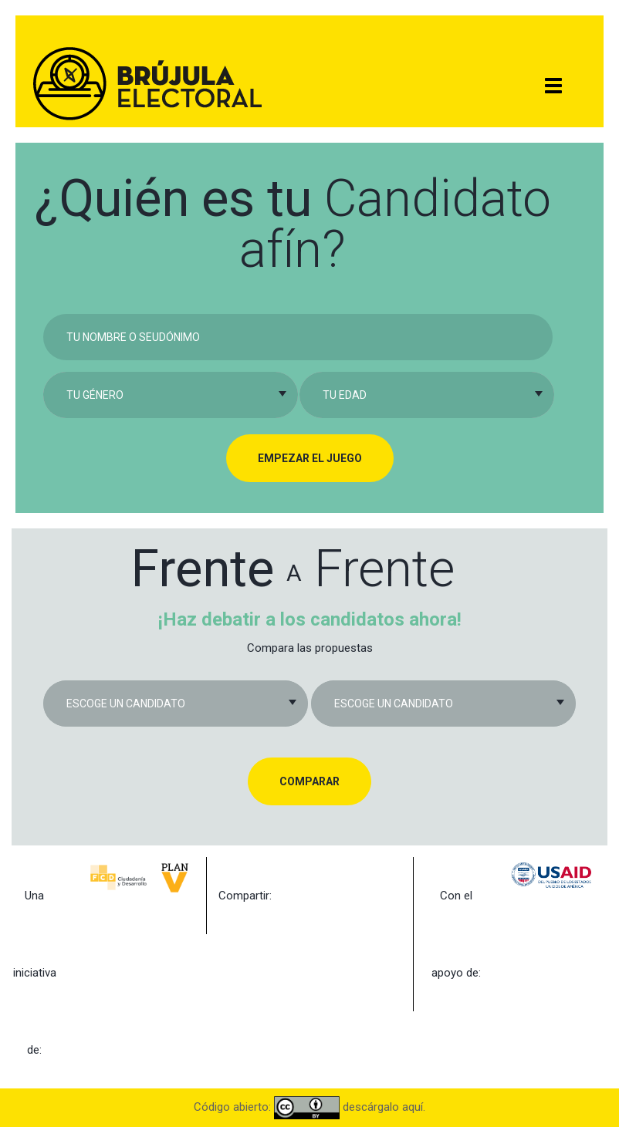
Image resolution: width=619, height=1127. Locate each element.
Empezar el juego (310, 458)
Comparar (309, 781)
